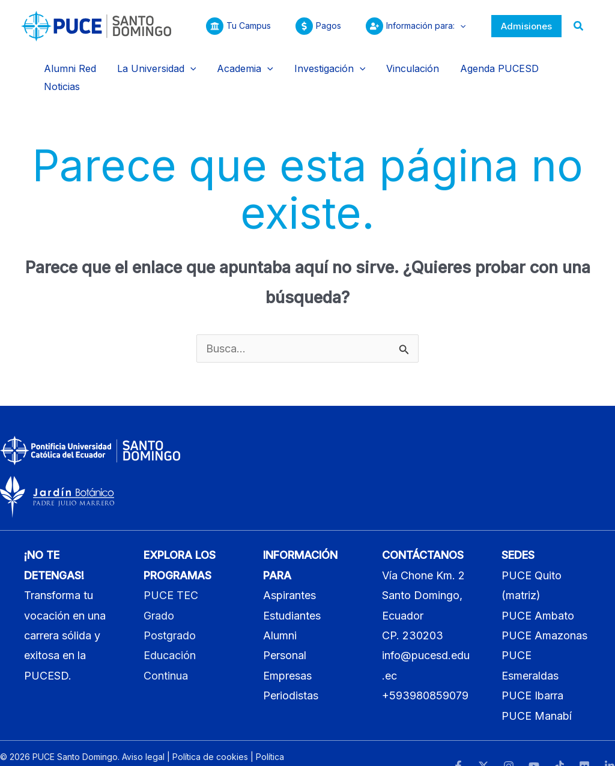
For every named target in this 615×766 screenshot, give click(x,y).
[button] (458, 26)
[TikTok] (559, 742)
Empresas (287, 652)
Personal (284, 632)
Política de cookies (210, 734)
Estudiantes (292, 592)
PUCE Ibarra (532, 672)
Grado (159, 592)
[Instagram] (508, 742)
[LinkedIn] (609, 742)
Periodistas (290, 672)
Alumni (280, 612)
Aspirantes (289, 572)
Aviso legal (143, 734)
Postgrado (170, 612)
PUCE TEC (171, 572)
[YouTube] (534, 742)
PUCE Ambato (537, 592)
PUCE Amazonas (544, 612)
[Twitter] (483, 742)
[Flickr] (584, 742)
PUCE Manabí (536, 692)
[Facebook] (458, 742)
